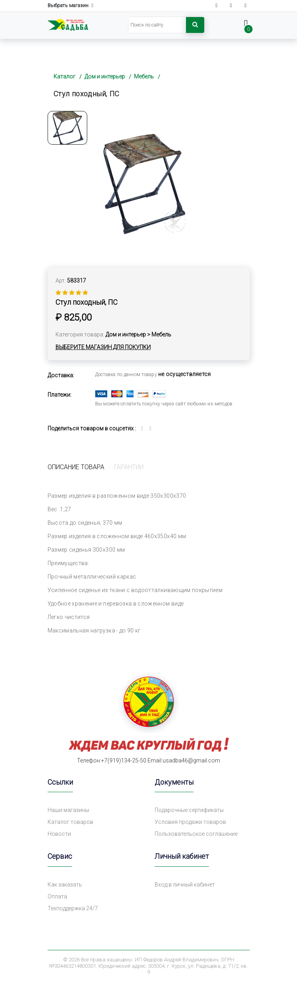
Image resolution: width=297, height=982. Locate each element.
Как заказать (65, 884)
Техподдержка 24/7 (73, 908)
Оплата (57, 896)
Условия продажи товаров (190, 822)
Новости (59, 834)
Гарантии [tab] (129, 467)
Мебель (144, 76)
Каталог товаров (70, 822)
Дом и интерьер (104, 76)
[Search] (157, 25)
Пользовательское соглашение (196, 834)
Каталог (64, 76)
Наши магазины (68, 810)
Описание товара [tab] (76, 467)
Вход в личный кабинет (185, 884)
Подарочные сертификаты (189, 810)
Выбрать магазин (71, 5)
